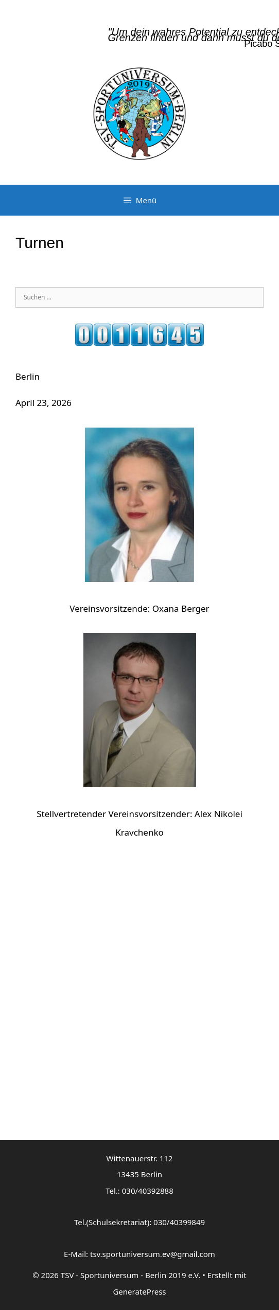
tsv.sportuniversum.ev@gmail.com (152, 1254)
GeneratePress (139, 1291)
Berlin (27, 376)
